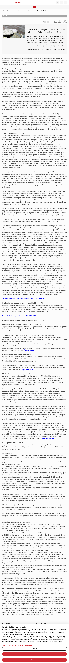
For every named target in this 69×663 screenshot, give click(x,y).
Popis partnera (29, 645)
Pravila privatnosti (8, 645)
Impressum (19, 645)
